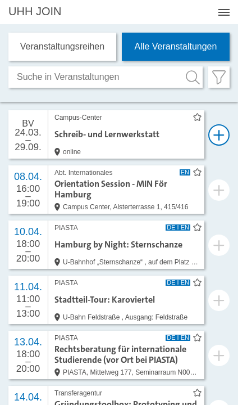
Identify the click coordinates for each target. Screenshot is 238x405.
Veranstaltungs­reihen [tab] (62, 46)
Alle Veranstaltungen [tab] (176, 46)
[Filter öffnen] (219, 77)
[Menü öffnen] (224, 12)
